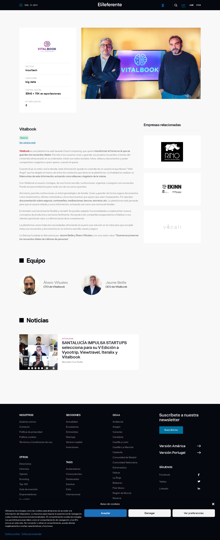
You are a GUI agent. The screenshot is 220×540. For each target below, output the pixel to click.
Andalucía (118, 421)
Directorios (25, 463)
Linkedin (163, 488)
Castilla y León (120, 442)
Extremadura (120, 467)
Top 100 (23, 484)
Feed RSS (24, 499)
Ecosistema (72, 426)
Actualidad (72, 421)
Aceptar (105, 513)
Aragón (116, 426)
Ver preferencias (194, 513)
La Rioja (117, 477)
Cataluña (117, 452)
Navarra (117, 498)
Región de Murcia (122, 493)
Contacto (24, 426)
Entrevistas (72, 432)
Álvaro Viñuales (55, 283)
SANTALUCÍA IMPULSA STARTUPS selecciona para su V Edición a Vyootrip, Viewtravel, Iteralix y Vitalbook (94, 349)
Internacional (73, 494)
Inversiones (72, 447)
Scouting (24, 479)
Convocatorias (74, 474)
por (198, 5)
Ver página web (27, 142)
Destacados (72, 479)
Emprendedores (27, 494)
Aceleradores (73, 469)
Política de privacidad (31, 534)
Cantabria (118, 437)
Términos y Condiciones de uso (35, 442)
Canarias (117, 432)
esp (183, 5)
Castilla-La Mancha (123, 447)
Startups (70, 437)
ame (191, 5)
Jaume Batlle (116, 283)
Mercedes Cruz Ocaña (72, 362)
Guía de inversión (28, 489)
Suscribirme (171, 430)
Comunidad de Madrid (124, 457)
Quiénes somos (27, 421)
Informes (24, 469)
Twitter (163, 481)
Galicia (116, 472)
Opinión (23, 474)
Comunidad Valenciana (125, 462)
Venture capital (74, 442)
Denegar (150, 513)
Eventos (70, 484)
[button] (213, 504)
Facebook (164, 474)
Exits (68, 489)
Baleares (117, 482)
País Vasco (118, 488)
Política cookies (12, 534)
